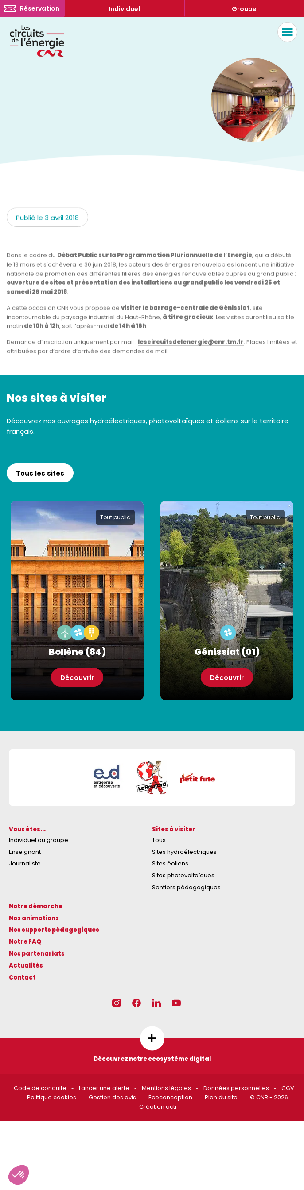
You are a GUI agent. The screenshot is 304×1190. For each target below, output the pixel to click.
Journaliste (25, 863)
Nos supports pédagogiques (54, 930)
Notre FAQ (25, 941)
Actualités (26, 965)
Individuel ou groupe (38, 840)
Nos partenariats (37, 953)
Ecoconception (170, 1097)
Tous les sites (40, 473)
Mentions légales (166, 1088)
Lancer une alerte (104, 1088)
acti (171, 1106)
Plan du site (221, 1097)
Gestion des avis (112, 1097)
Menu (285, 32)
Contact (22, 977)
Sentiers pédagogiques (186, 887)
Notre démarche (35, 906)
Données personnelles (236, 1088)
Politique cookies (51, 1097)
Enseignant (25, 852)
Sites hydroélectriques (184, 852)
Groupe (244, 8)
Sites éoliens (170, 863)
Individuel (124, 8)
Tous (159, 840)
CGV (287, 1088)
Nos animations (34, 918)
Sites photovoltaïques (183, 875)
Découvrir (77, 677)
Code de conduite (40, 1088)
